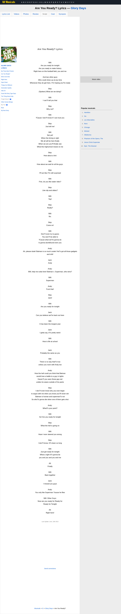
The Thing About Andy (7, 96)
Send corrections (50, 568)
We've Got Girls (5, 76)
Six (85, 116)
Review (36, 14)
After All (3, 90)
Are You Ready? (5, 74)
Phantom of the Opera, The (93, 138)
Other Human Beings (7, 102)
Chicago (87, 127)
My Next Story (5, 110)
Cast (53, 14)
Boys (2, 107)
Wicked (86, 131)
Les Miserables (89, 120)
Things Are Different (6, 85)
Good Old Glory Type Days (8, 93)
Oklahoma (87, 135)
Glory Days (78, 8)
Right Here (4, 79)
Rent (85, 123)
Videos (16, 14)
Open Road (4, 82)
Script (45, 14)
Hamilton (87, 112)
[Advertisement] (40, 32)
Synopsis (62, 14)
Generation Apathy (6, 88)
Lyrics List (6, 14)
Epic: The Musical (90, 146)
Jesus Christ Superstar (92, 142)
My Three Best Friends (7, 71)
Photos (26, 14)
